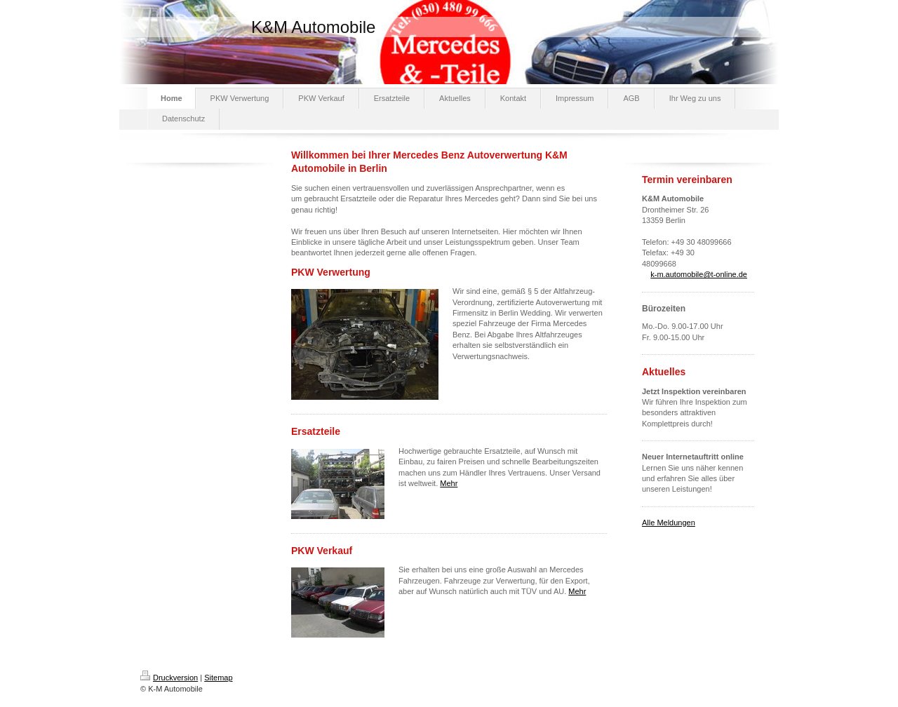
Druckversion (169, 677)
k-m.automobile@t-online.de (698, 274)
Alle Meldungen (668, 522)
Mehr (448, 483)
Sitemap (218, 677)
